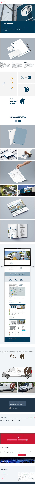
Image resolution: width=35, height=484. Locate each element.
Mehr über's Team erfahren (31, 417)
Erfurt (2, 478)
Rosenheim (3, 479)
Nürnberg (3, 472)
